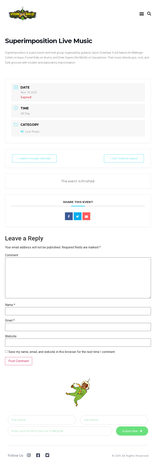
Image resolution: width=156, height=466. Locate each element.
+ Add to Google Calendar (35, 158)
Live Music (30, 131)
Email (10, 320)
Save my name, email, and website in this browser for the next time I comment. (61, 351)
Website (11, 336)
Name (10, 305)
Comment (11, 255)
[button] (141, 13)
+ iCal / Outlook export (123, 158)
